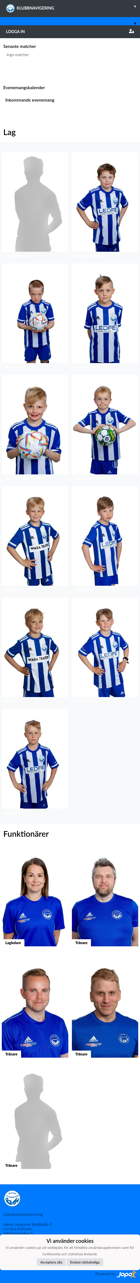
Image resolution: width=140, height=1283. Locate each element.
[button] (35, 206)
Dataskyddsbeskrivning (23, 1214)
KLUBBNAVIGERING (73, 6)
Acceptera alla (51, 1262)
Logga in (70, 31)
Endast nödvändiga (85, 1262)
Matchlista (14, 71)
